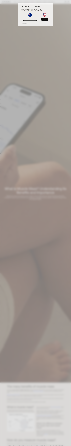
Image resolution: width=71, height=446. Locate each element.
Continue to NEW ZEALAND (30, 19)
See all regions (24, 23)
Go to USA (44, 19)
